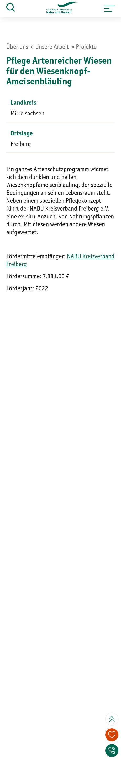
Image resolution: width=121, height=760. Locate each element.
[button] (109, 8)
